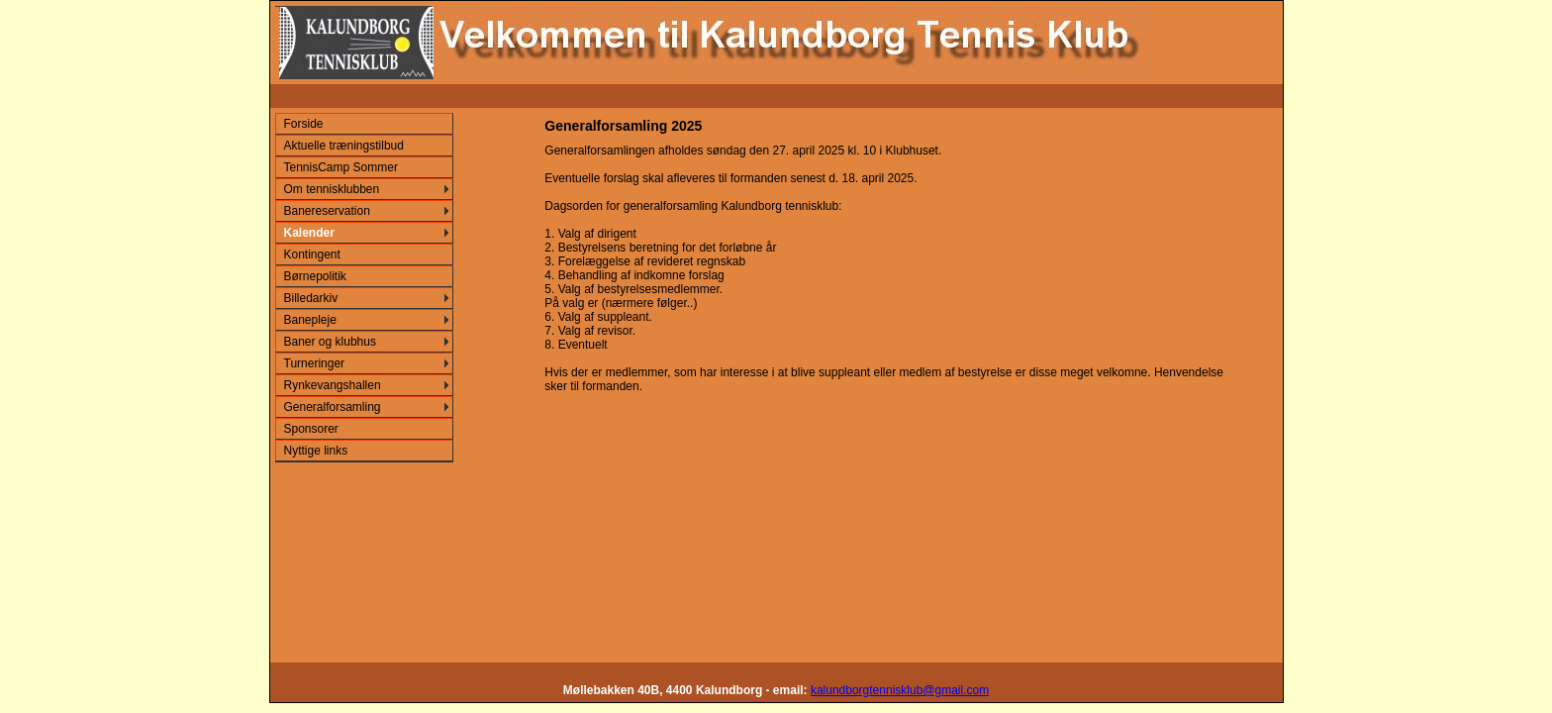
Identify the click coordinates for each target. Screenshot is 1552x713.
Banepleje (310, 320)
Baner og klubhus (330, 342)
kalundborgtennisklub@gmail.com (900, 690)
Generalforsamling (332, 407)
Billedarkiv (311, 298)
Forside (304, 124)
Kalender (309, 233)
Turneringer (314, 363)
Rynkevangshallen (332, 385)
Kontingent (312, 254)
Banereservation (327, 211)
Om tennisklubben (332, 189)
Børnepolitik (315, 276)
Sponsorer (311, 429)
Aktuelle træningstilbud (344, 146)
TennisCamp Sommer (341, 167)
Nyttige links (316, 451)
